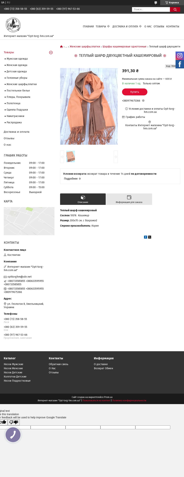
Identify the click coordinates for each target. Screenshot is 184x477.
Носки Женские (13, 368)
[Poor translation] (14, 422)
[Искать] (175, 9)
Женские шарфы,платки (85, 46)
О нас (148, 26)
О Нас (52, 368)
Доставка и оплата (125, 26)
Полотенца (13, 103)
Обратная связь (58, 364)
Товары (101, 26)
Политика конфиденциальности (129, 400)
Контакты (172, 26)
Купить (134, 92)
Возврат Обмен (103, 368)
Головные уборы (17, 77)
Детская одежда (17, 71)
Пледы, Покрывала (18, 97)
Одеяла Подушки (17, 109)
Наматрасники (15, 116)
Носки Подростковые (17, 380)
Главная (88, 26)
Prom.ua (108, 397)
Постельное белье (18, 90)
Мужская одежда (17, 58)
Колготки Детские (15, 376)
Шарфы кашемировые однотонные (124, 46)
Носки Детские (13, 372)
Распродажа (14, 122)
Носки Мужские (13, 364)
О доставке (101, 364)
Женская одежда (17, 65)
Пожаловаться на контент (96, 400)
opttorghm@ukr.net (20, 276)
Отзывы (159, 26)
